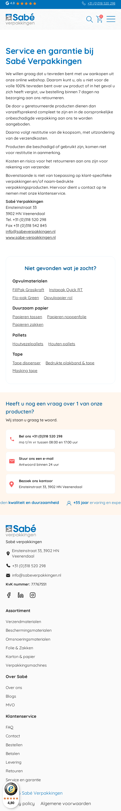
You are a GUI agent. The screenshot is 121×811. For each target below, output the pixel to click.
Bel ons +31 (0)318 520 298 (40, 436)
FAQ (9, 727)
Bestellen (14, 745)
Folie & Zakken (19, 648)
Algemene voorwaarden (66, 803)
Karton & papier (20, 656)
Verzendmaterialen (23, 622)
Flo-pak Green (25, 297)
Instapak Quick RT (66, 289)
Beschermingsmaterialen (29, 630)
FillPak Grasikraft (28, 289)
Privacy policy (20, 803)
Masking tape (24, 370)
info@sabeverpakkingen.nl (31, 231)
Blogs (11, 696)
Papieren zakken (27, 324)
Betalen (13, 753)
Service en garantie (23, 780)
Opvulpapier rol (58, 297)
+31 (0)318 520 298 (101, 3)
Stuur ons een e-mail (36, 458)
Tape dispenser (26, 362)
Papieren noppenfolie (66, 316)
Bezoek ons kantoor (36, 481)
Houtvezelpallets (27, 343)
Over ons (14, 687)
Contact (13, 736)
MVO (10, 705)
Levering (13, 762)
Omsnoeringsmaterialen (28, 639)
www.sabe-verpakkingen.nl (31, 237)
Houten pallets (61, 343)
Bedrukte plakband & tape (70, 362)
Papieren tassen (27, 316)
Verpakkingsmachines (26, 665)
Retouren (14, 771)
